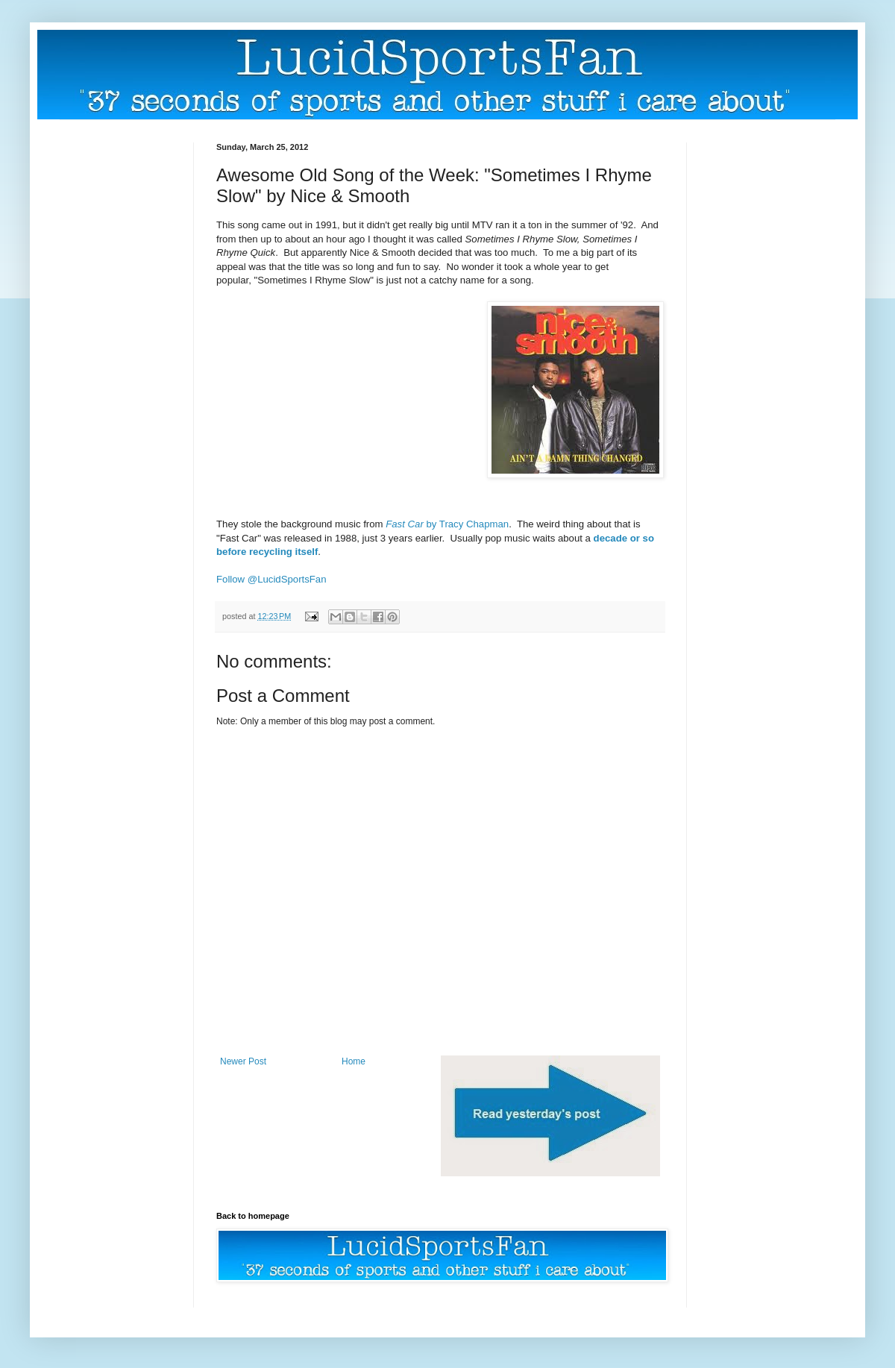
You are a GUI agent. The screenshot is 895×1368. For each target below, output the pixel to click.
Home (353, 1061)
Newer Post (243, 1061)
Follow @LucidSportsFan (271, 579)
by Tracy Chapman (447, 524)
